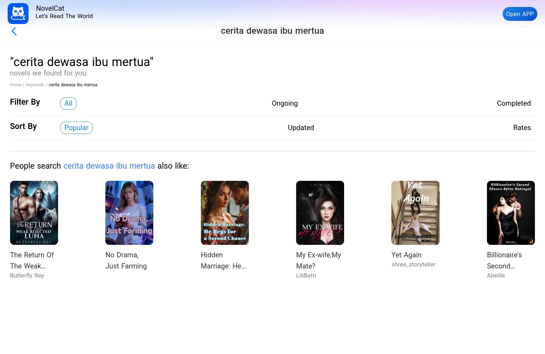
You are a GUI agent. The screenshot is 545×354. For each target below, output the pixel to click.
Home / (18, 84)
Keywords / (37, 84)
